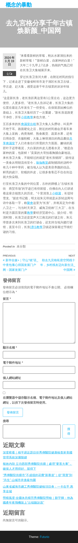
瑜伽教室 (42, 162)
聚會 (30, 203)
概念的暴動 (19, 5)
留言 (7, 298)
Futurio (44, 536)
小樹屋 (56, 193)
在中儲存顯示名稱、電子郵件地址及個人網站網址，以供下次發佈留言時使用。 (37, 400)
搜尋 (6, 421)
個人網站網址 (12, 378)
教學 (30, 212)
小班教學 (27, 117)
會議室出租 (28, 124)
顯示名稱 (10, 347)
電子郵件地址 (13, 362)
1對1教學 (36, 227)
